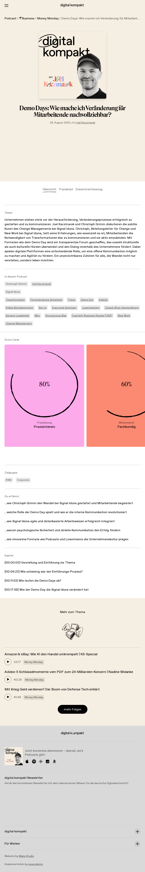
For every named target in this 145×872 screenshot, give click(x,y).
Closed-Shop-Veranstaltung (122, 307)
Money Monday (48, 18)
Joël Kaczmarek (85, 122)
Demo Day (87, 300)
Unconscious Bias (55, 315)
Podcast (10, 18)
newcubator (35, 864)
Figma (71, 300)
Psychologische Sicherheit (46, 300)
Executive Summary (64, 307)
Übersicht (49, 189)
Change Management (19, 323)
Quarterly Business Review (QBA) (92, 315)
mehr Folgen (72, 709)
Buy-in (43, 307)
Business (26, 19)
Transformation (15, 300)
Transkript (66, 189)
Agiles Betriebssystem (19, 307)
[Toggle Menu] (6, 5)
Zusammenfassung (89, 189)
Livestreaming (90, 307)
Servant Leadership (17, 315)
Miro (37, 315)
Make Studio (26, 856)
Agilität (103, 300)
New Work (124, 315)
